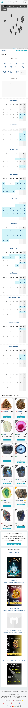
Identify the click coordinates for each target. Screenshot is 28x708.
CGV (2, 691)
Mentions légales (7, 691)
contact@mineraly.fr (11, 697)
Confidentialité (15, 691)
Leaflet (14, 48)
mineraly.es (22, 701)
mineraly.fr (8, 700)
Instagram (19, 696)
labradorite (5, 456)
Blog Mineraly (5, 696)
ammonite (19, 411)
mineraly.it (14, 701)
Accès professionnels (16, 692)
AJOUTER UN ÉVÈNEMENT (14, 544)
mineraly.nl (6, 703)
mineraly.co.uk (17, 700)
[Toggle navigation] (25, 1)
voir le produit (7, 417)
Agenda (4, 50)
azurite (4, 523)
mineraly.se (22, 703)
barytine (4, 411)
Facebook (12, 696)
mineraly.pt (14, 703)
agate (3, 434)
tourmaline (19, 500)
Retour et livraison (7, 692)
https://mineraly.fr (22, 697)
